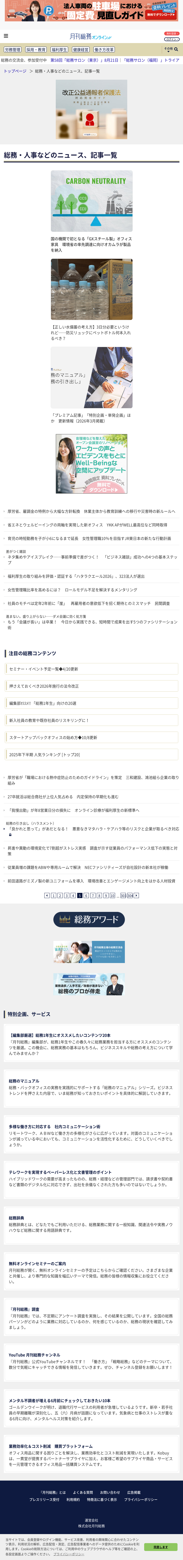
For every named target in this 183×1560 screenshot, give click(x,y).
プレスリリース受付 (44, 1499)
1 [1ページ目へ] (54, 895)
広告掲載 (134, 1492)
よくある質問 (83, 1492)
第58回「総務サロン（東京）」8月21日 (84, 60)
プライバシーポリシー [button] (68, 1554)
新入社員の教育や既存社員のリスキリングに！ (49, 720)
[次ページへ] (136, 895)
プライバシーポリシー (141, 1499)
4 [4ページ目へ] (73, 895)
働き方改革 (104, 49)
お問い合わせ (110, 1492)
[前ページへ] (47, 895)
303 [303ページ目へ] (123, 895)
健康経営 (80, 49)
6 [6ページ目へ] (86, 895)
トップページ (15, 71)
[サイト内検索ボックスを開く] (176, 50)
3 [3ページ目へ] (67, 895)
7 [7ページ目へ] (93, 895)
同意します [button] (161, 1547)
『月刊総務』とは (52, 1492)
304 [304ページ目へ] (129, 895)
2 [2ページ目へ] (60, 895)
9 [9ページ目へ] (106, 895)
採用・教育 (36, 49)
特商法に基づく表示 (102, 1499)
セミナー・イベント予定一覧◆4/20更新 (43, 669)
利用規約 (73, 1499)
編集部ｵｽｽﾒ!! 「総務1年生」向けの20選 (42, 703)
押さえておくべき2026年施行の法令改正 (44, 686)
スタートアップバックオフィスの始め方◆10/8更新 (53, 737)
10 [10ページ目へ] (112, 895)
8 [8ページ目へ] (99, 895)
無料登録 (172, 33)
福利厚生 (59, 49)
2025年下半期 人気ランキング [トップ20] (44, 754)
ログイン (172, 39)
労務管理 (12, 49)
